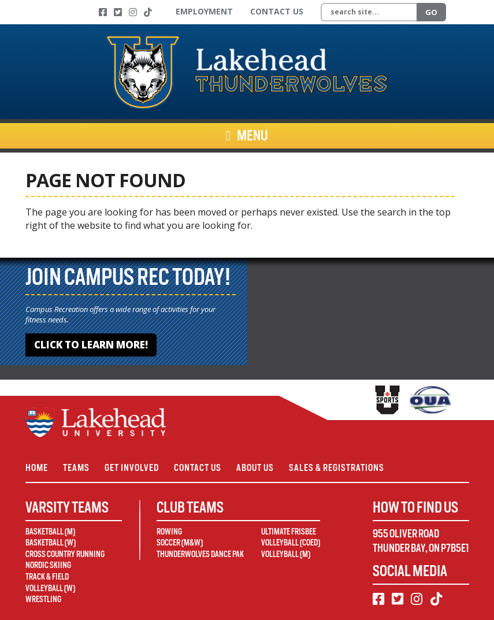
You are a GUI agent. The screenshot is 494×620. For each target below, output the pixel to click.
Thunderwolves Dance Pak (200, 554)
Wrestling (43, 599)
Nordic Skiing (48, 565)
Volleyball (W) (50, 588)
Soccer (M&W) (180, 542)
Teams (76, 467)
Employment (204, 11)
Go (431, 12)
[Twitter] (118, 12)
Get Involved (132, 467)
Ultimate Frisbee (288, 531)
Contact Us (276, 11)
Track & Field (47, 576)
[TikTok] (148, 12)
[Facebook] (103, 12)
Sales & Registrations (336, 467)
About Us (255, 467)
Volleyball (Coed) (290, 542)
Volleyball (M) (285, 554)
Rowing (169, 531)
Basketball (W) (50, 542)
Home (36, 467)
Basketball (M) (50, 531)
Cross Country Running (65, 554)
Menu (247, 136)
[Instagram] (133, 12)
